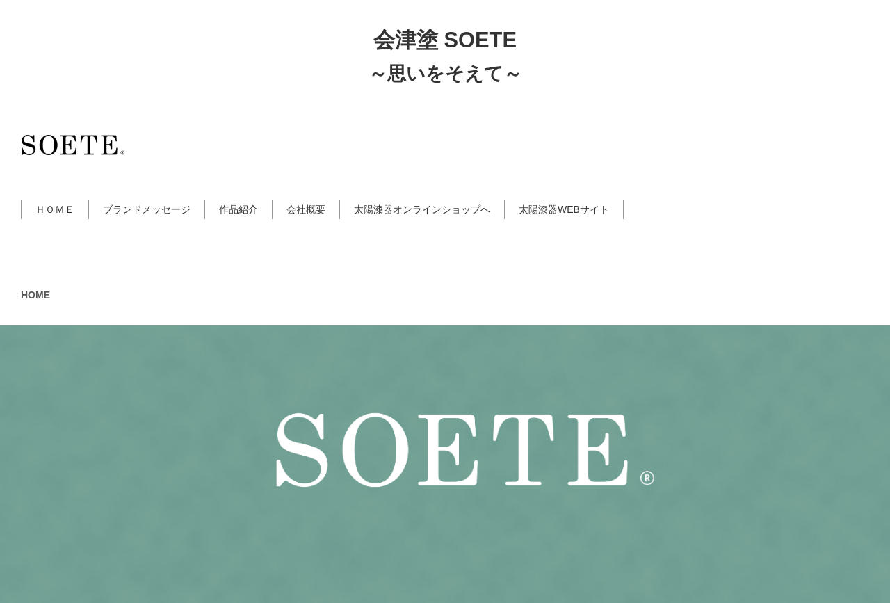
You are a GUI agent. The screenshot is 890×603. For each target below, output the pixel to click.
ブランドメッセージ (147, 209)
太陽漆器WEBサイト (564, 209)
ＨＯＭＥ (54, 209)
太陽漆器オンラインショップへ (422, 209)
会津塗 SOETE (445, 40)
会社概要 (305, 209)
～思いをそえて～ (445, 73)
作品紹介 (238, 209)
